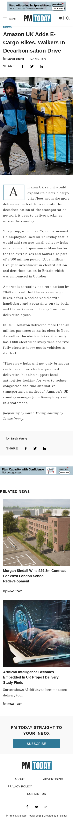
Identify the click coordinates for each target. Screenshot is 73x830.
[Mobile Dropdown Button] (5, 19)
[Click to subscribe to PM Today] (36, 743)
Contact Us (36, 794)
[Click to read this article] (36, 532)
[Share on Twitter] (32, 66)
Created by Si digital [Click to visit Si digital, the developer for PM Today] (55, 815)
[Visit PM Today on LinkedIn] (46, 807)
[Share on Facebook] (22, 66)
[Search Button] (68, 19)
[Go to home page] (37, 18)
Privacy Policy (20, 786)
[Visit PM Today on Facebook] (27, 807)
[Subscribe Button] (61, 19)
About (20, 779)
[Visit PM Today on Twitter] (36, 807)
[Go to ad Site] (36, 7)
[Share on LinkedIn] (41, 66)
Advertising (53, 779)
